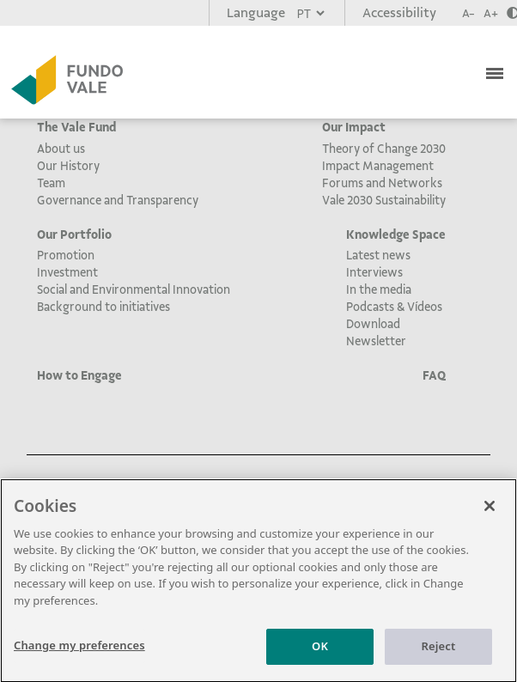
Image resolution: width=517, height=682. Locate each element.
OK (320, 652)
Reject (439, 652)
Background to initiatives (103, 307)
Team (51, 183)
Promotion (65, 255)
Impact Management (378, 166)
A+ (491, 13)
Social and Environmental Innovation (133, 289)
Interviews (374, 272)
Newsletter (376, 341)
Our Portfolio (74, 234)
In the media (378, 289)
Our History (68, 166)
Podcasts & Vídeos (394, 307)
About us (61, 148)
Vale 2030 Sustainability (384, 200)
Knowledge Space (396, 234)
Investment (67, 272)
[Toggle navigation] (496, 71)
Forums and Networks (382, 183)
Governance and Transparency (117, 200)
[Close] (489, 511)
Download (373, 324)
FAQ (434, 375)
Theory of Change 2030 (384, 148)
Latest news (378, 255)
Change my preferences (79, 651)
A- (468, 13)
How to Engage (79, 375)
